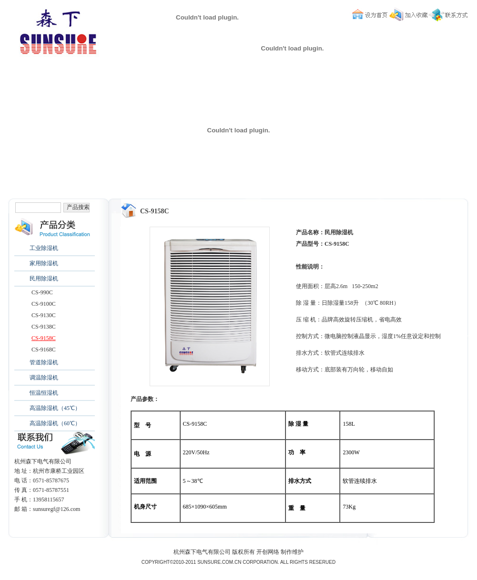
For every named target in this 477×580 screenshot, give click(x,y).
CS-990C (42, 292)
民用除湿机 (44, 278)
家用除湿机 (44, 263)
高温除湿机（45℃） (55, 408)
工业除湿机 (44, 248)
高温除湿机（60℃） (55, 423)
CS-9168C (43, 349)
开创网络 (267, 552)
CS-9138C (43, 326)
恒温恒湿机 (44, 393)
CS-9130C (43, 315)
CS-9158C (43, 338)
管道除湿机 (44, 362)
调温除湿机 (44, 377)
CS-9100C (43, 303)
